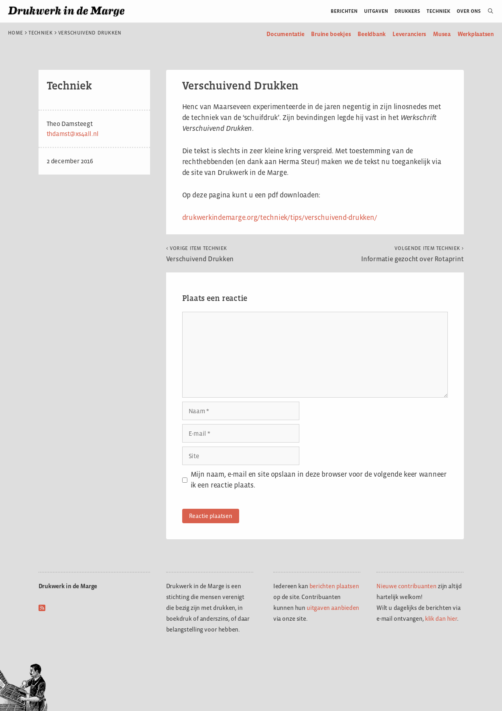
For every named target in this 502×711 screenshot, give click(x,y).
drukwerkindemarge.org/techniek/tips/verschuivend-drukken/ (279, 217)
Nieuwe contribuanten (406, 586)
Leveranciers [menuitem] (409, 33)
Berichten (344, 11)
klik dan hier (441, 618)
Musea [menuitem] (442, 33)
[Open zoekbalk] (487, 11)
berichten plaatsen (334, 586)
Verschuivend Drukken (200, 254)
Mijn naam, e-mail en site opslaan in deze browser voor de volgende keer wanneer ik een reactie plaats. (319, 479)
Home (15, 33)
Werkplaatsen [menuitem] (475, 33)
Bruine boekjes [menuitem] (331, 33)
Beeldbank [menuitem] (372, 33)
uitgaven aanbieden (333, 607)
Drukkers (407, 11)
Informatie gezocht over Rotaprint (412, 254)
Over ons (469, 11)
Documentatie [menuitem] (285, 33)
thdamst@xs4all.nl (73, 134)
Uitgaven (376, 11)
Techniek (438, 11)
